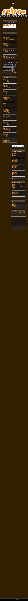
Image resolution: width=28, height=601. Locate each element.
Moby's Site (14, 191)
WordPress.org (15, 206)
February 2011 (6, 110)
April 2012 (6, 93)
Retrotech (14, 197)
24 (13, 69)
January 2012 (6, 97)
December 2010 (7, 112)
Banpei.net (14, 155)
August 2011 (6, 103)
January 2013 (6, 82)
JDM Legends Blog (15, 165)
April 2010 (6, 122)
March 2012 (6, 94)
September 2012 (7, 87)
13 (5, 68)
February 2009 (6, 139)
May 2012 (5, 92)
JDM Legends (14, 188)
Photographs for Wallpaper (9, 52)
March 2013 (6, 80)
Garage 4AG (14, 161)
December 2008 (7, 141)
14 (7, 68)
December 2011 (7, 98)
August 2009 (6, 131)
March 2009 (6, 137)
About (12, 3)
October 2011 (6, 100)
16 (11, 68)
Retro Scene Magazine (16, 174)
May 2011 (5, 106)
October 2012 (6, 86)
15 (9, 68)
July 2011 (5, 104)
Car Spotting (6, 43)
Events (5, 46)
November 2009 (7, 128)
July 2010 (5, 118)
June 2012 (6, 91)
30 (11, 71)
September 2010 (7, 116)
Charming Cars (15, 184)
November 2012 (7, 85)
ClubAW (13, 185)
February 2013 (6, 81)
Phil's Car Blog (15, 172)
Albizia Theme (18, 599)
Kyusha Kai (14, 166)
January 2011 (6, 111)
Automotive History (7, 40)
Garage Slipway (15, 162)
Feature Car (6, 49)
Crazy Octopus (15, 160)
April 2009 (6, 136)
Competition (6, 45)
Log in (13, 203)
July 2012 (5, 90)
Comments (15, 205)
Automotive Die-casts (8, 38)
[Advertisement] (18, 223)
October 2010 (6, 115)
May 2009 (5, 135)
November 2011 (7, 99)
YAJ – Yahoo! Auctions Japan (9, 57)
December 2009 (7, 127)
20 (5, 69)
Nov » (14, 72)
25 (15, 69)
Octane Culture (15, 171)
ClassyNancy (14, 159)
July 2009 (5, 133)
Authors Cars (6, 37)
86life (13, 154)
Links (12, 5)
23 (11, 69)
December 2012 (7, 84)
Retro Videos (6, 55)
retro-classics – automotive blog (7, 599)
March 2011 (6, 109)
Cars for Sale (6, 44)
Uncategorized (6, 56)
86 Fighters (14, 153)
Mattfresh (14, 167)
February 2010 (6, 124)
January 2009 (6, 140)
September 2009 (7, 130)
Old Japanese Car (15, 193)
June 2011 (6, 105)
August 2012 (6, 88)
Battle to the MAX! (15, 156)
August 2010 (6, 117)
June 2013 (6, 79)
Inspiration (6, 51)
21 (7, 69)
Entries (14, 204)
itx (26, 599)
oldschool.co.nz (15, 194)
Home (12, 1)
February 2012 (6, 96)
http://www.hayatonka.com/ (9, 50)
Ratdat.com (14, 173)
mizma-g (14, 168)
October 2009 (6, 129)
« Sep (5, 72)
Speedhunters (15, 177)
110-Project (6, 34)
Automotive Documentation (9, 39)
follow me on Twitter (21, 212)
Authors (5, 36)
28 (7, 71)
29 (9, 71)
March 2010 (6, 123)
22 (9, 69)
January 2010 (6, 125)
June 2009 (6, 134)
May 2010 (5, 121)
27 (5, 71)
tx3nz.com (14, 178)
